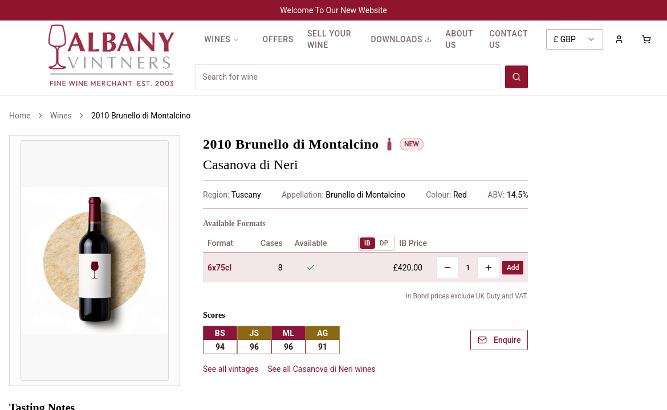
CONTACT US (508, 39)
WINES (221, 39)
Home (20, 115)
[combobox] (574, 39)
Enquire (499, 340)
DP (384, 243)
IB (367, 243)
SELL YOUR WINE (329, 39)
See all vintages (230, 369)
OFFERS (277, 39)
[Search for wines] (348, 76)
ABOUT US (459, 39)
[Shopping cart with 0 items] (646, 39)
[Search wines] (516, 76)
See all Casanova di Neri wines (321, 369)
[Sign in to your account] (619, 39)
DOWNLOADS (401, 39)
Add (513, 268)
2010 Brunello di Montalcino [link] (140, 115)
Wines (61, 115)
